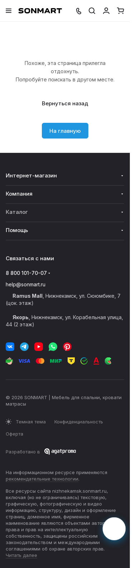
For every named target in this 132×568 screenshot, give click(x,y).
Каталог (17, 211)
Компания (19, 193)
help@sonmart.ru (25, 284)
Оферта (14, 434)
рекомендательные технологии (42, 479)
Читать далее (21, 555)
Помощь (17, 230)
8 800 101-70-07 (26, 273)
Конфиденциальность (78, 421)
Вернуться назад (65, 103)
